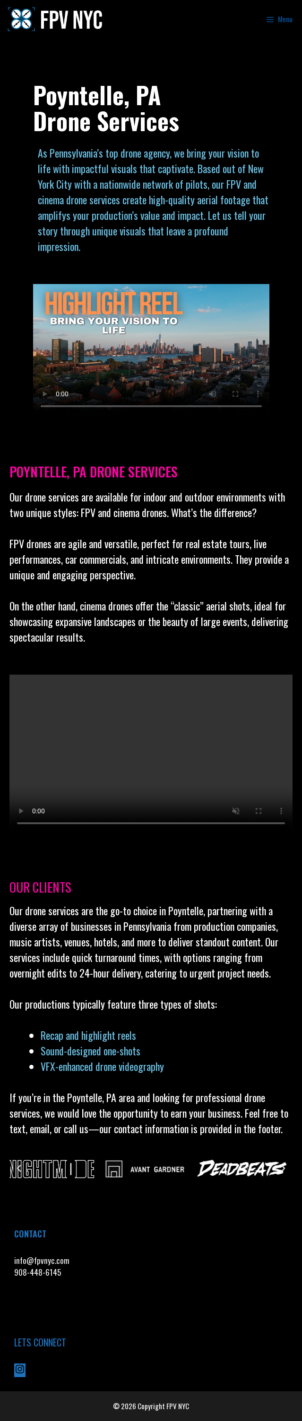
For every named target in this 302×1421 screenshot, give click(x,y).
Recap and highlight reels (88, 1035)
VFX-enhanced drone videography (103, 1066)
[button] (19, 1168)
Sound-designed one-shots (90, 1050)
